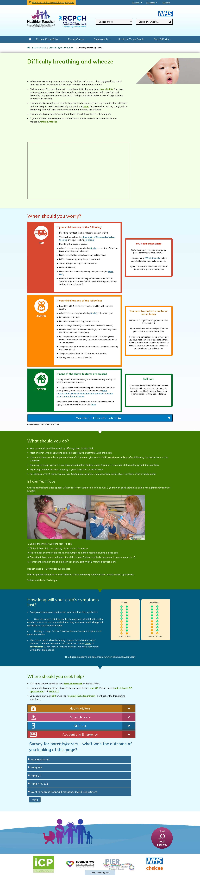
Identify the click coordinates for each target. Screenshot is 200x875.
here (93, 404)
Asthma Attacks (48, 121)
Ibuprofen (128, 457)
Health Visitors (80, 708)
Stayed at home (38, 759)
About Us (136, 2)
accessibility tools (100, 873)
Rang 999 (35, 767)
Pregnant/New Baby (47, 39)
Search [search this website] (169, 21)
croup (86, 106)
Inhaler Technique (47, 580)
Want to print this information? (98, 418)
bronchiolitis (106, 89)
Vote (35, 799)
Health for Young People (131, 39)
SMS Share (53, 2)
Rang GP (34, 775)
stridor (93, 248)
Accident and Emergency (80, 734)
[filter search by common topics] (114, 22)
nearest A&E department (81, 695)
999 (54, 695)
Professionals (101, 39)
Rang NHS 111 (38, 783)
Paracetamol (112, 457)
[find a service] (162, 838)
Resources (150, 2)
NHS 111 (54, 691)
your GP (94, 688)
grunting (89, 240)
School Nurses (80, 717)
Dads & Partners (162, 39)
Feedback (166, 2)
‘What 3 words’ (152, 258)
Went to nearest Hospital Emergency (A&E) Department (62, 791)
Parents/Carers (76, 39)
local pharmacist (73, 683)
